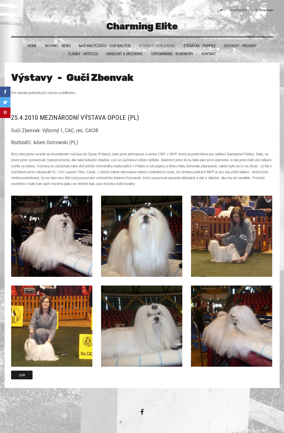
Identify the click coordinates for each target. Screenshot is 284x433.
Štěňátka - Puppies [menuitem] (199, 46)
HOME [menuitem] (32, 46)
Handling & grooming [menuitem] (124, 54)
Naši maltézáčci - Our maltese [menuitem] (105, 46)
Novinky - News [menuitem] (58, 46)
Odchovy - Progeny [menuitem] (240, 46)
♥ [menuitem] (221, 10)
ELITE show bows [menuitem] (262, 10)
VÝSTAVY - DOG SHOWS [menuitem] (157, 46)
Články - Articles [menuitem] (83, 54)
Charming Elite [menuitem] (238, 10)
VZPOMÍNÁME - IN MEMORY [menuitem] (172, 54)
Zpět (22, 375)
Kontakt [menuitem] (208, 54)
